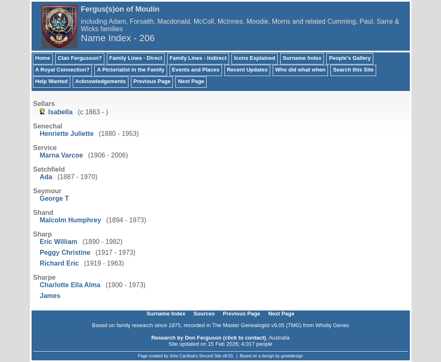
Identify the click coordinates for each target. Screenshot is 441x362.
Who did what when (300, 69)
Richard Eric (59, 263)
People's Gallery (350, 58)
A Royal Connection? (62, 69)
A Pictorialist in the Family (130, 69)
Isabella (60, 112)
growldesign (292, 356)
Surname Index (302, 58)
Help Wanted (51, 81)
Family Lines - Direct (135, 58)
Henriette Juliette (67, 133)
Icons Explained (254, 58)
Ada (46, 176)
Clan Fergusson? (80, 58)
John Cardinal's (184, 356)
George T (54, 198)
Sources (203, 313)
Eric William (59, 241)
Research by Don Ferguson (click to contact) (208, 338)
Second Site (210, 356)
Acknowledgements (100, 81)
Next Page (191, 81)
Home (42, 58)
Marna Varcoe (61, 155)
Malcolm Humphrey (70, 220)
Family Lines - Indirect (198, 58)
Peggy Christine (65, 252)
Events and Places (195, 69)
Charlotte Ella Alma (70, 284)
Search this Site (353, 69)
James (50, 295)
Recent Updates (247, 69)
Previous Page (152, 81)
